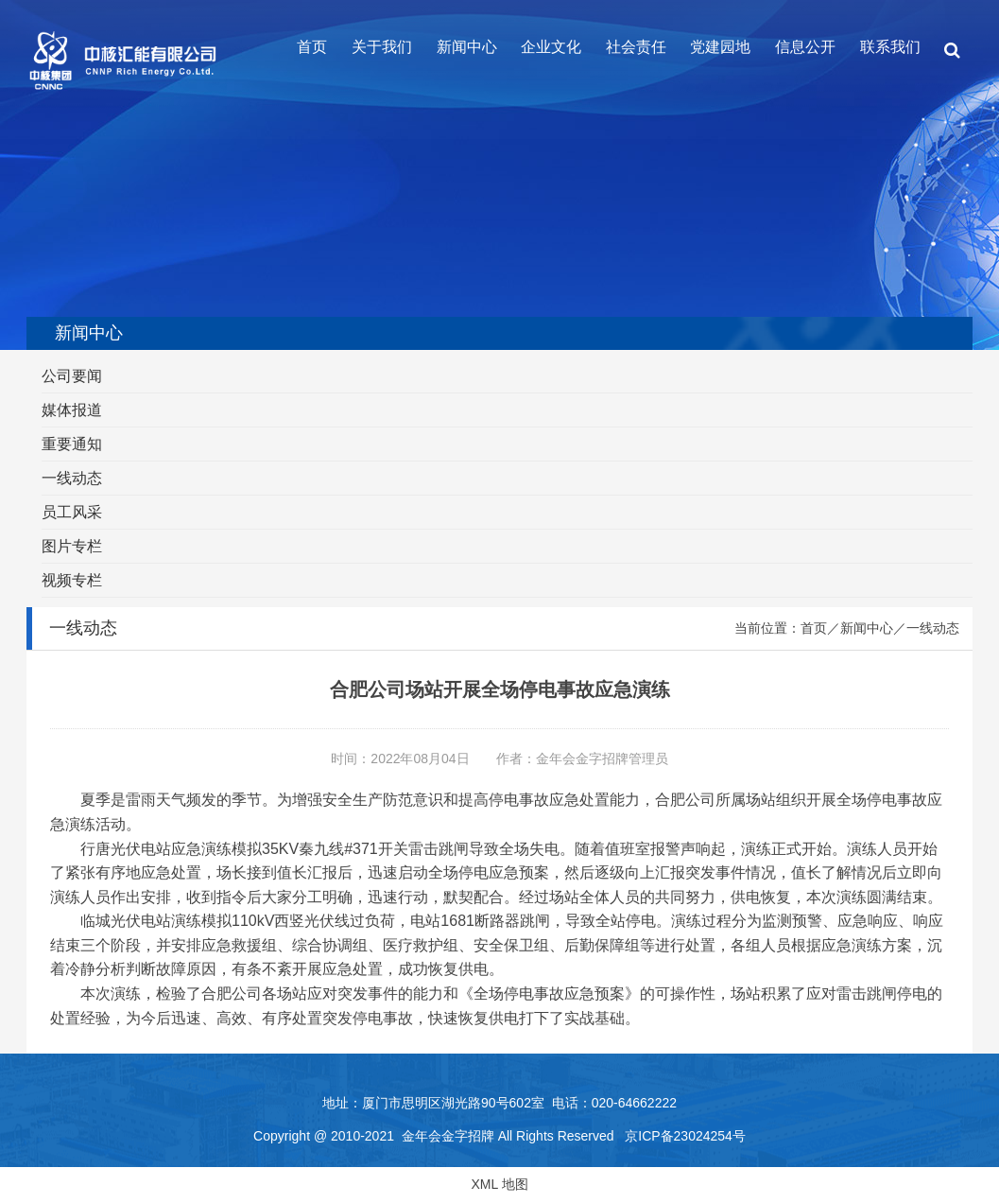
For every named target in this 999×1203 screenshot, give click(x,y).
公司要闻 (72, 376)
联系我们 (890, 47)
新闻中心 (467, 47)
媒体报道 (72, 410)
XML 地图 (499, 1184)
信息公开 (805, 47)
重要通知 (72, 444)
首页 (312, 47)
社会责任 (636, 47)
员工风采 (72, 512)
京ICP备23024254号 (685, 1135)
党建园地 (720, 47)
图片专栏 (72, 546)
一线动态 (72, 478)
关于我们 (382, 47)
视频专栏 (72, 580)
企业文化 (551, 47)
